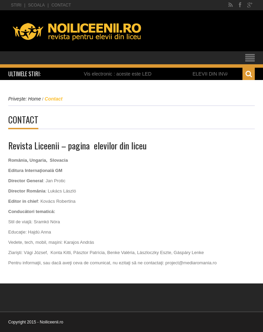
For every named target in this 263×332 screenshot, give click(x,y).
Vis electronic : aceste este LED (119, 74)
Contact (61, 5)
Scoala (36, 5)
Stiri (16, 5)
